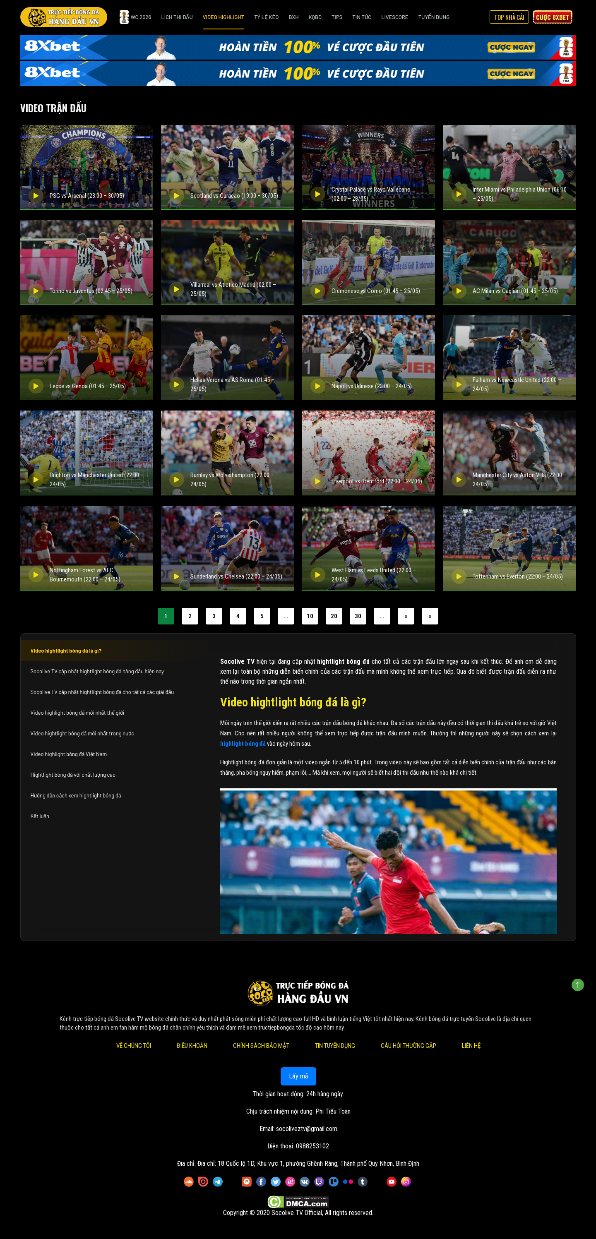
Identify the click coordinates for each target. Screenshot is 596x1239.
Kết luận (40, 816)
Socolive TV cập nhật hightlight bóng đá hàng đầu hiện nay (97, 671)
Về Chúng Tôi (133, 1045)
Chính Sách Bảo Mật (261, 1045)
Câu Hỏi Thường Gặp (408, 1045)
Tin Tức (361, 17)
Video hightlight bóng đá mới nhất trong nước (82, 733)
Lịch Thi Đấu (176, 17)
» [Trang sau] (406, 616)
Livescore (395, 17)
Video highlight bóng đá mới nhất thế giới (78, 712)
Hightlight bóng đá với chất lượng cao (73, 774)
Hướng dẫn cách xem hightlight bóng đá (76, 795)
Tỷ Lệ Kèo (266, 17)
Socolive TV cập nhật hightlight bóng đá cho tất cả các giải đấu (102, 692)
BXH (293, 17)
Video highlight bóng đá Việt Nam (69, 754)
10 (310, 616)
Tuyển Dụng (433, 17)
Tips (337, 17)
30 (358, 616)
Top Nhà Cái (509, 17)
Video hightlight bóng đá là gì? (66, 650)
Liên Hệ (470, 1045)
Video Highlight (223, 17)
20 (334, 616)
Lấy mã (298, 1076)
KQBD (315, 17)
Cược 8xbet (552, 17)
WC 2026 (135, 17)
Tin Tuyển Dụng (335, 1045)
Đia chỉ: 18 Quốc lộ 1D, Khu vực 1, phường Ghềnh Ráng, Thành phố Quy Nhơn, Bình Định (308, 1163)
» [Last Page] (430, 616)
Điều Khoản (191, 1045)
